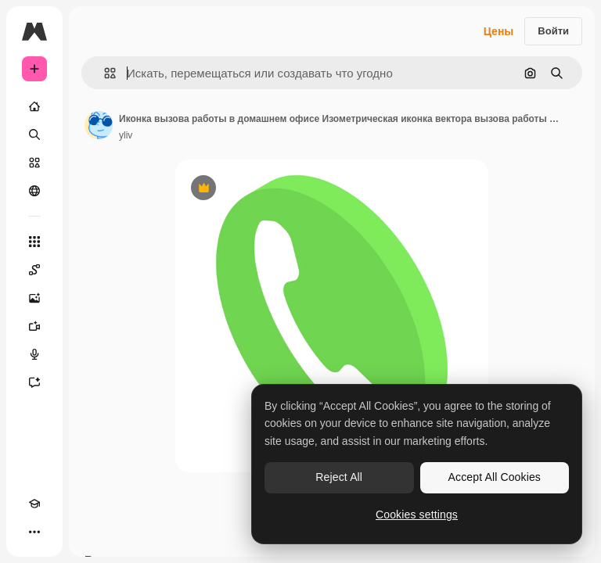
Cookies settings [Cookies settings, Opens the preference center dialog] (417, 514)
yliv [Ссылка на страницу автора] (125, 135)
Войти (553, 31)
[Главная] (34, 106)
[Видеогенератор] (34, 326)
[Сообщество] (34, 190)
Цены (499, 31)
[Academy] (34, 503)
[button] (103, 73)
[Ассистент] (34, 382)
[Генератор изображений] (34, 297)
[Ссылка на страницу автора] (99, 125)
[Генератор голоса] (34, 354)
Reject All (338, 477)
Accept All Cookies (494, 477)
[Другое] (34, 531)
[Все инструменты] (34, 241)
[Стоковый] (34, 162)
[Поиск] (34, 134)
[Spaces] (34, 269)
